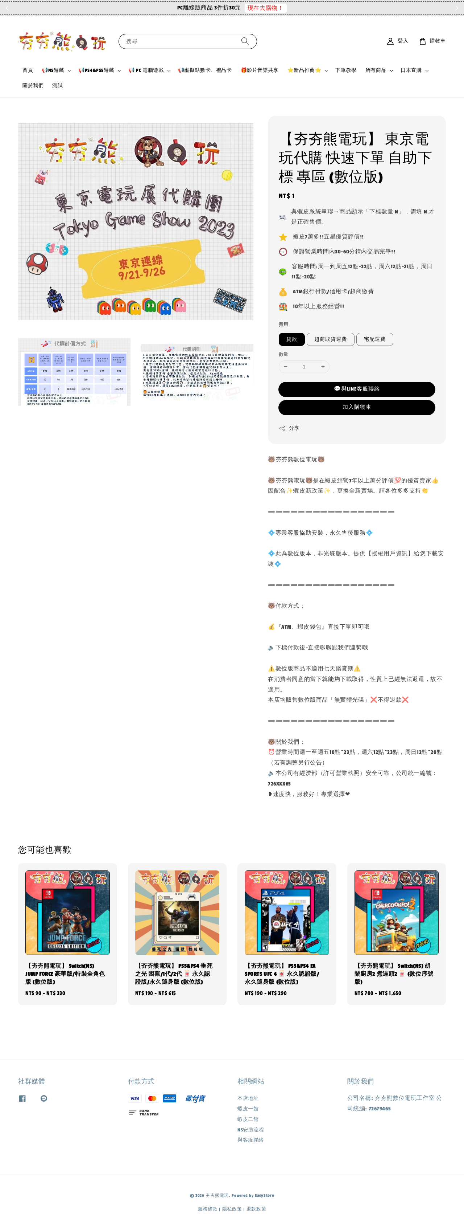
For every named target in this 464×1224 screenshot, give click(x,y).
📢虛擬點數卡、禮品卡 (205, 70)
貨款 (291, 339)
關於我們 (33, 86)
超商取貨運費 (330, 339)
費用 (284, 324)
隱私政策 (232, 1209)
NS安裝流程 (250, 1130)
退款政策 (256, 1209)
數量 (284, 354)
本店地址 (247, 1098)
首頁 (27, 70)
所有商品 (375, 70)
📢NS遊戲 (53, 70)
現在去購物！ (293, 8)
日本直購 (411, 70)
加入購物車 (357, 407)
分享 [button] (289, 428)
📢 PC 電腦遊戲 (145, 70)
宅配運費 (375, 339)
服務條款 (208, 1209)
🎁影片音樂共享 (260, 70)
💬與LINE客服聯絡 (357, 389)
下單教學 (345, 70)
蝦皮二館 (247, 1119)
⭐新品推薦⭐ (304, 70)
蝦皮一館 (247, 1109)
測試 (57, 86)
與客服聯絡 (250, 1140)
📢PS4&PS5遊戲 (96, 70)
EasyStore (264, 1195)
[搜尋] (245, 41)
